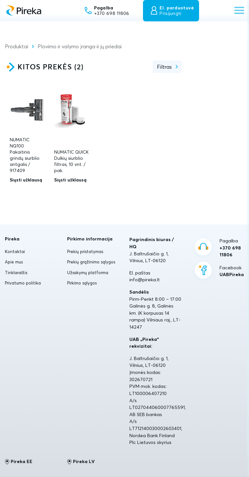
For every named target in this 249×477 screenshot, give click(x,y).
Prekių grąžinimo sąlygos (91, 261)
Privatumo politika (23, 282)
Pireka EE (18, 462)
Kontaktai (15, 251)
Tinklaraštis (16, 272)
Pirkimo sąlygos (82, 282)
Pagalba (231, 248)
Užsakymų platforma (87, 272)
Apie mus (14, 261)
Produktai (16, 46)
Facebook (231, 271)
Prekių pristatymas (85, 251)
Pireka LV (81, 462)
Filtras (164, 67)
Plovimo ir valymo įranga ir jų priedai (80, 46)
